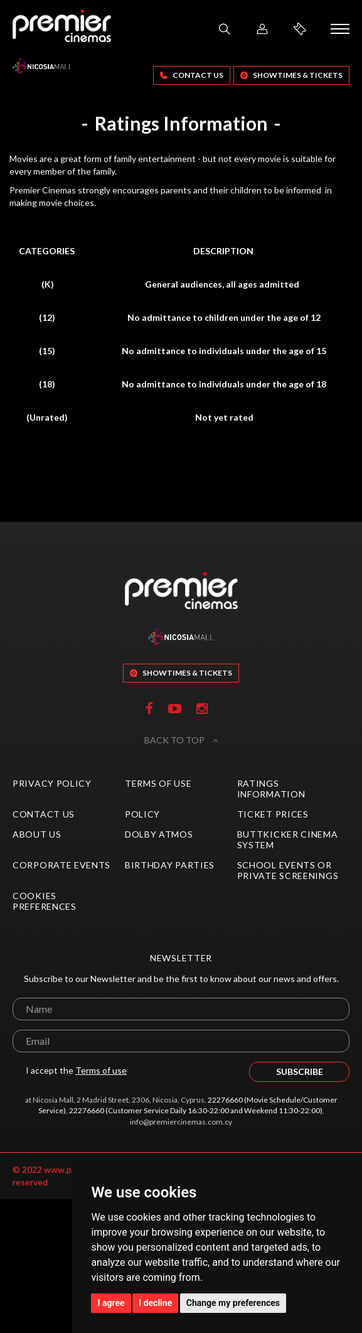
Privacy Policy (52, 783)
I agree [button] (110, 1303)
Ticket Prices (273, 814)
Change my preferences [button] (233, 1303)
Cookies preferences (45, 901)
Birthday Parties (170, 865)
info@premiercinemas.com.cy (181, 1121)
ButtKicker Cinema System (287, 839)
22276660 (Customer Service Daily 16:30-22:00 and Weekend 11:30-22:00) (195, 1110)
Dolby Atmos (159, 834)
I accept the (70, 1070)
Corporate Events (61, 865)
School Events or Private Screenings (288, 870)
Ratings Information (271, 788)
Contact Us (191, 75)
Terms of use (101, 1070)
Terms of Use (158, 783)
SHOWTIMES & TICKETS (291, 75)
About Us (37, 834)
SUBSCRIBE (299, 1071)
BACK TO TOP (181, 740)
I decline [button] (155, 1303)
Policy (142, 814)
